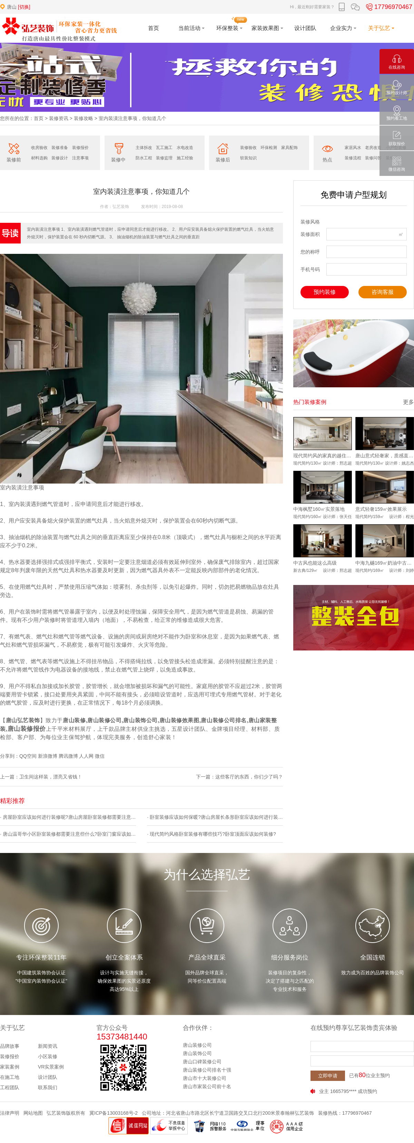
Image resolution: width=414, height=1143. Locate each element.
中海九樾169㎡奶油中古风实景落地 (384, 563)
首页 (38, 118)
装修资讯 (58, 118)
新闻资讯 (47, 1046)
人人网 (86, 756)
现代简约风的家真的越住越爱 (322, 455)
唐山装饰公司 (197, 1053)
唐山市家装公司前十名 (207, 1086)
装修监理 (164, 158)
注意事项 (80, 158)
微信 (100, 756)
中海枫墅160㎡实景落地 (319, 509)
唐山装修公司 (197, 1045)
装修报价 (80, 147)
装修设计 (59, 158)
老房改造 (373, 147)
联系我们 (47, 1087)
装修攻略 (83, 118)
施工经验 (185, 158)
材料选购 (39, 158)
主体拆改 (144, 147)
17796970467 (388, 7)
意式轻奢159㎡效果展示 (381, 509)
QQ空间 (28, 756)
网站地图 (33, 1113)
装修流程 (353, 158)
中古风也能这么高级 (315, 563)
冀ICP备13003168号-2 (113, 1113)
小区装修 (47, 1056)
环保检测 (268, 147)
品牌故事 (9, 1046)
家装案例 (9, 1067)
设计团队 (47, 1077)
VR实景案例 (51, 1067)
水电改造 (185, 147)
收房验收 (39, 147)
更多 (408, 402)
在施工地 (9, 1077)
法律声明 (9, 1113)
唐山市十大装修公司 (204, 1078)
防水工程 (144, 158)
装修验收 (248, 147)
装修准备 (59, 147)
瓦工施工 (164, 147)
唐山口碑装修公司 (202, 1061)
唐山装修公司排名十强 (207, 1070)
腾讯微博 (68, 756)
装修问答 (373, 158)
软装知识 (248, 158)
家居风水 (353, 147)
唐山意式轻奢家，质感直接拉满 (384, 455)
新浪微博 (47, 756)
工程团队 (9, 1087)
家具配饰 (289, 147)
